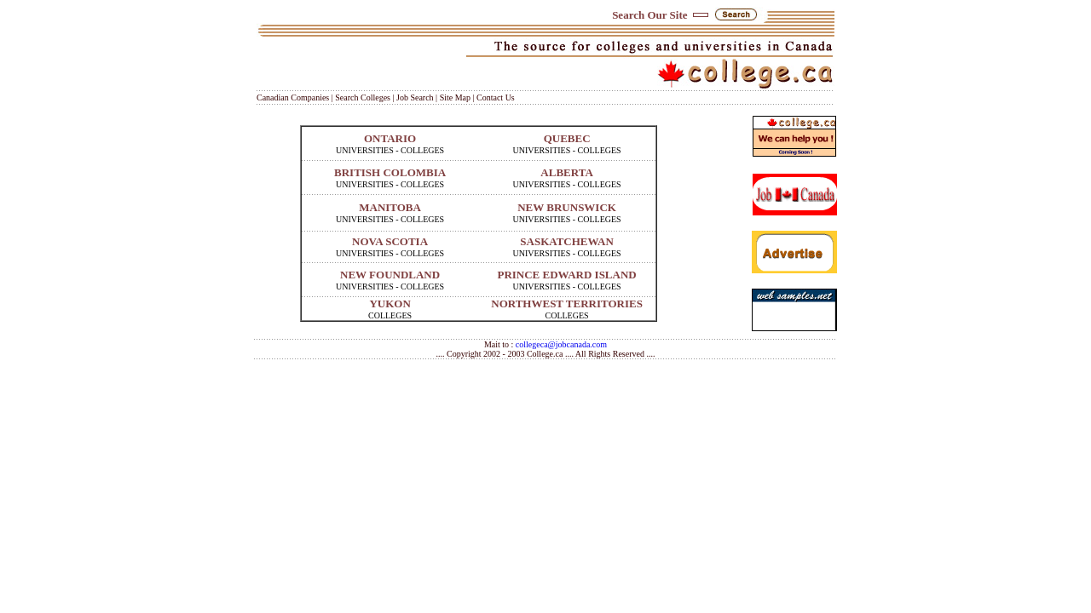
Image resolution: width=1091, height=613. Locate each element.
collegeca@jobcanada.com (561, 344)
